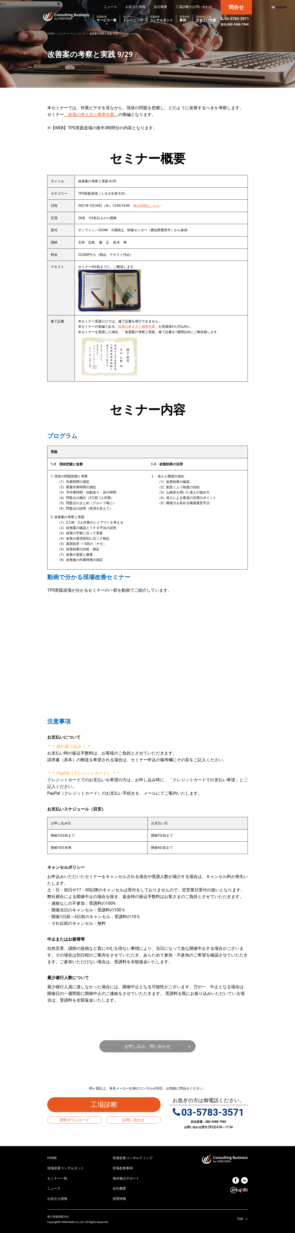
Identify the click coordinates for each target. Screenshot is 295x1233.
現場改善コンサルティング (133, 1158)
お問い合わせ (133, 1120)
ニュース (110, 7)
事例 (184, 18)
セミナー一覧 (57, 1178)
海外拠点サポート (126, 1178)
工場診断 (107, 1105)
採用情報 (119, 1199)
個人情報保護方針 (58, 1216)
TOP (240, 1219)
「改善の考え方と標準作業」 (91, 114)
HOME (52, 1158)
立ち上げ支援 (206, 18)
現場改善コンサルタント (65, 1168)
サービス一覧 (107, 18)
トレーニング (133, 18)
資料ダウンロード (75, 1120)
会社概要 (160, 7)
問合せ (236, 7)
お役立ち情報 (135, 7)
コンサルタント (161, 18)
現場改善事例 (123, 1168)
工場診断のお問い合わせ (193, 7)
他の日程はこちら (147, 206)
